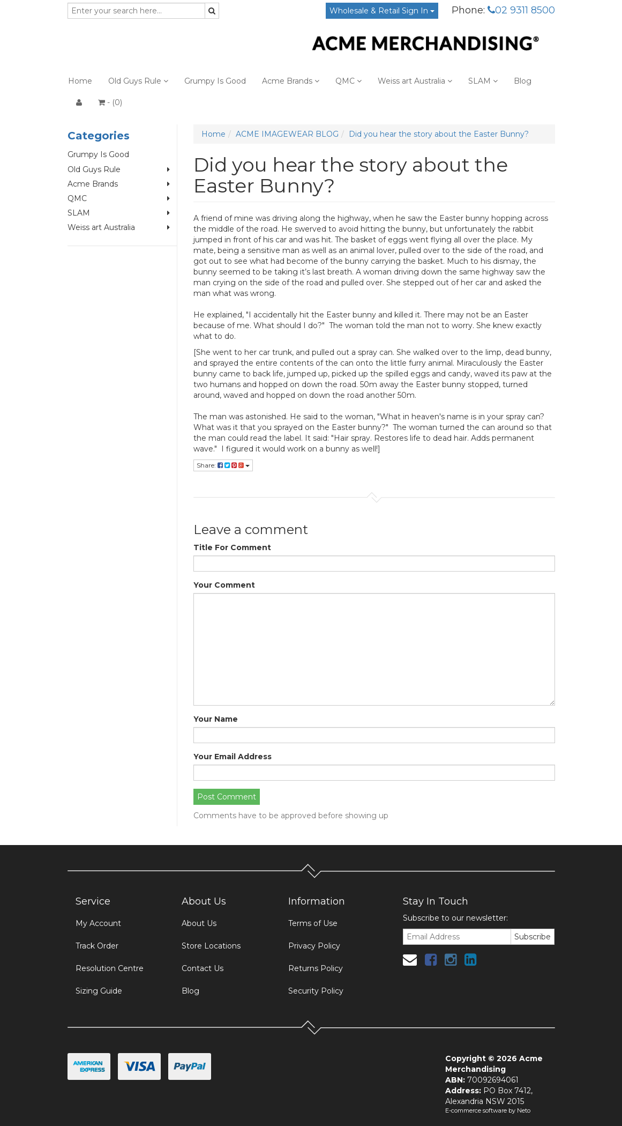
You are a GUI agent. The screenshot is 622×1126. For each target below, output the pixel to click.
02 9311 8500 (521, 10)
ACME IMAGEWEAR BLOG (287, 134)
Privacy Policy (314, 946)
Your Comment (224, 585)
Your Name (215, 719)
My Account (98, 923)
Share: (223, 465)
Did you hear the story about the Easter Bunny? (439, 134)
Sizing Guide (99, 991)
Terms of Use (313, 923)
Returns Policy (315, 968)
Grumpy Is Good (215, 81)
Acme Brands (290, 81)
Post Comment (226, 797)
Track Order (97, 946)
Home (80, 81)
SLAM (483, 81)
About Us (199, 923)
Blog (522, 81)
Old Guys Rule (138, 81)
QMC (348, 81)
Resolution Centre (110, 968)
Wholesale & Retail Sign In (381, 11)
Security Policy (315, 991)
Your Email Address (232, 756)
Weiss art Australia (415, 81)
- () (110, 102)
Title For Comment (232, 547)
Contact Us (202, 968)
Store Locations (211, 946)
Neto (523, 1110)
